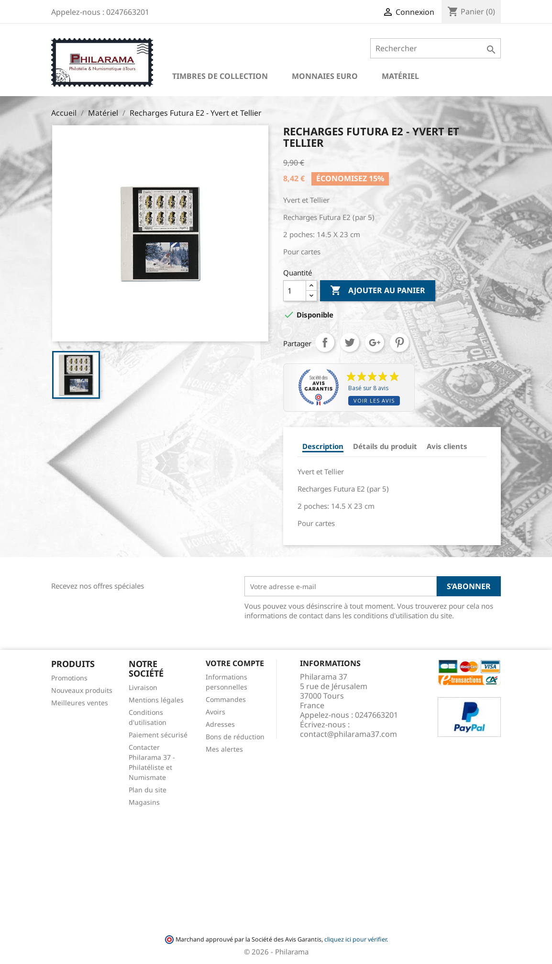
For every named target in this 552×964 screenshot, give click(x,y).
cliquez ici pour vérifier (355, 939)
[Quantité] (294, 290)
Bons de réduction (235, 736)
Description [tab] (322, 446)
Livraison (143, 687)
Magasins (144, 802)
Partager (324, 342)
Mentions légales (156, 699)
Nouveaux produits (81, 690)
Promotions (69, 677)
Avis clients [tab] (447, 446)
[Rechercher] (435, 48)
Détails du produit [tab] (385, 446)
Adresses (220, 724)
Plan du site (147, 789)
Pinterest (399, 342)
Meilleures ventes (79, 702)
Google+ (374, 342)
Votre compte (235, 663)
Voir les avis (374, 400)
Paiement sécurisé (158, 734)
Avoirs (215, 711)
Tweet (349, 342)
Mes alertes (224, 749)
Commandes (226, 699)
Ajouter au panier (377, 291)
